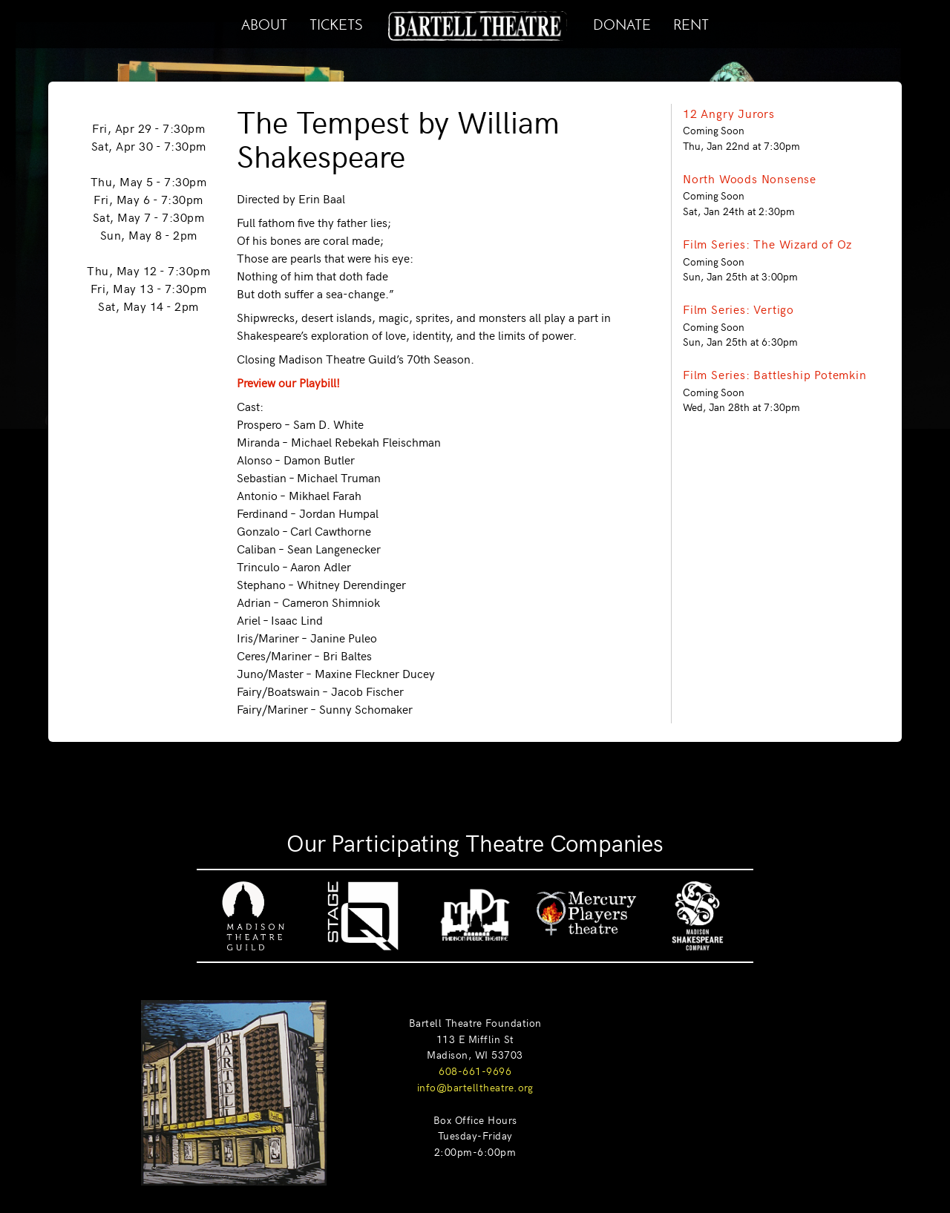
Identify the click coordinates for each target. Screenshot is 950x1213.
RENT (691, 22)
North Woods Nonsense (749, 178)
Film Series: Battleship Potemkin (775, 374)
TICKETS (335, 22)
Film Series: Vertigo (738, 308)
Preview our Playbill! (288, 382)
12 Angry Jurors (729, 113)
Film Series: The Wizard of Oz (767, 243)
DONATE (622, 22)
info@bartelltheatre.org (475, 1086)
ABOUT (264, 22)
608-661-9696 (475, 1070)
